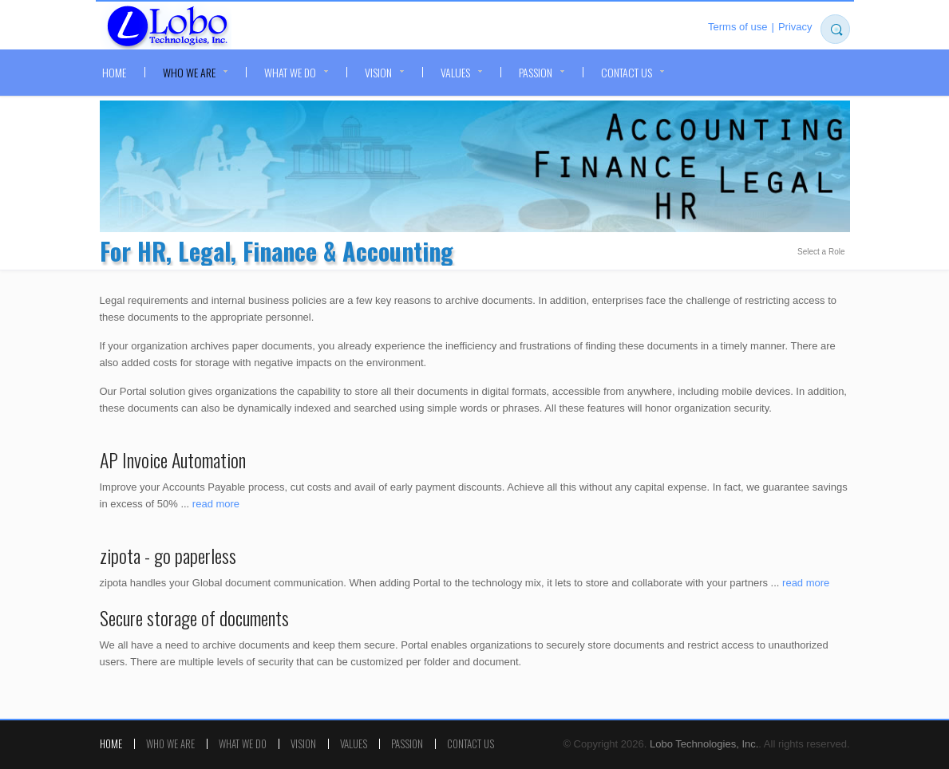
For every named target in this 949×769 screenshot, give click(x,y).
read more (215, 504)
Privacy (795, 27)
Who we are (189, 72)
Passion (535, 72)
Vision (378, 72)
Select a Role (820, 251)
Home (114, 72)
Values (455, 72)
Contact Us (626, 72)
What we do (290, 72)
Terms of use (737, 27)
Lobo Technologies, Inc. (165, 27)
